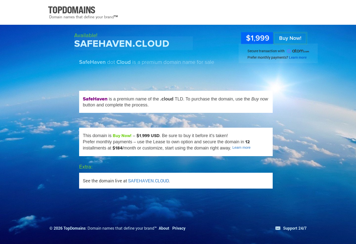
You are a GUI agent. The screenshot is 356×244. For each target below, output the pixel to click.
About (164, 228)
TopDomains (75, 228)
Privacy (178, 228)
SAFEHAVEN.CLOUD (148, 181)
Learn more (298, 57)
